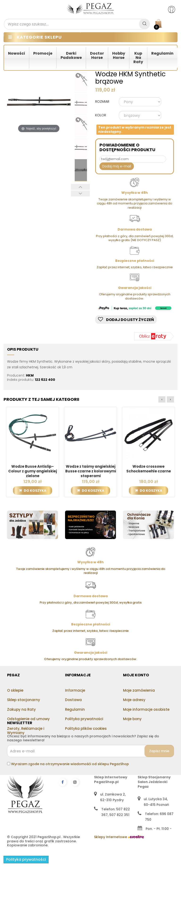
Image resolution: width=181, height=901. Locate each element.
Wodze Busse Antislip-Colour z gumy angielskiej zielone (32, 471)
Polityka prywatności (84, 718)
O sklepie (15, 690)
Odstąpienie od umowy (28, 718)
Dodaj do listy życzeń (126, 319)
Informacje (75, 690)
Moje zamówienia (139, 690)
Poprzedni (80, 187)
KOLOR (101, 115)
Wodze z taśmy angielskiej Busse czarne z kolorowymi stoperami (90, 471)
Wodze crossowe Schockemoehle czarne (148, 469)
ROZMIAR (102, 102)
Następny (80, 193)
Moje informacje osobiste (146, 709)
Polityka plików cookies (86, 728)
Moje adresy (134, 699)
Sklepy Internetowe (119, 871)
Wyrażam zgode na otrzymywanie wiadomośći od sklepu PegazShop (70, 785)
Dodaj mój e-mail (116, 166)
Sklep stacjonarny (23, 699)
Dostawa (73, 699)
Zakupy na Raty (21, 709)
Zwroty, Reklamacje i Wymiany (25, 730)
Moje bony (132, 718)
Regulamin (75, 709)
